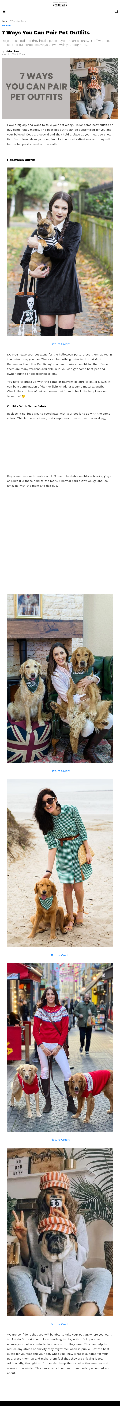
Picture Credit (60, 344)
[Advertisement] (60, 446)
